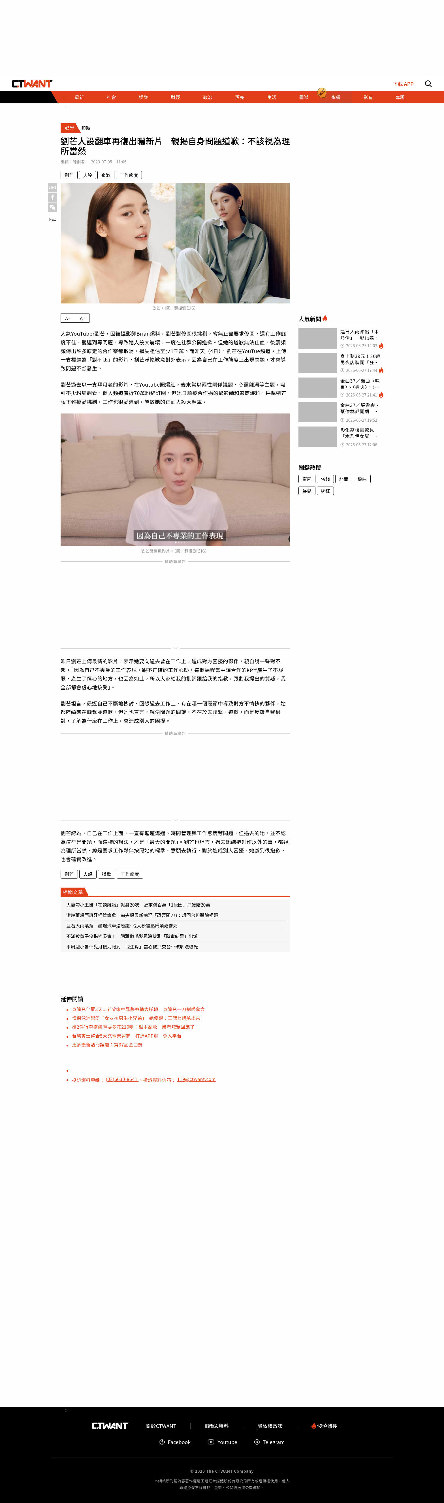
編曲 (362, 479)
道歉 (105, 175)
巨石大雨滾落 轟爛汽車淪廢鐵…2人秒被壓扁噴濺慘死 (122, 925)
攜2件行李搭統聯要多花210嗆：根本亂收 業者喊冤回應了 (133, 1026)
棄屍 (306, 479)
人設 (87, 175)
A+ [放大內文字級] (68, 318)
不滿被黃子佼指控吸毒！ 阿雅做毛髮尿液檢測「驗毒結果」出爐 (134, 936)
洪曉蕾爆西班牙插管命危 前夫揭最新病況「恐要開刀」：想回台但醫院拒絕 (142, 915)
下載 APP (403, 84)
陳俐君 (79, 162)
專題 (399, 97)
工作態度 (129, 175)
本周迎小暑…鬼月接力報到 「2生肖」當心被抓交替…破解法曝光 (132, 946)
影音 (367, 97)
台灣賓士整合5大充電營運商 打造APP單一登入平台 (127, 1035)
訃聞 (343, 479)
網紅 (325, 490)
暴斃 (306, 490)
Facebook (175, 1442)
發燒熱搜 (324, 1426)
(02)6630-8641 (122, 1079)
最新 (79, 97)
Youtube (222, 1442)
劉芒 (69, 175)
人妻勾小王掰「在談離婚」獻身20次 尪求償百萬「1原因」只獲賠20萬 (138, 904)
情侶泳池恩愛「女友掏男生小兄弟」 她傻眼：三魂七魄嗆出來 (136, 1017)
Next (52, 219)
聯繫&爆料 (217, 1426)
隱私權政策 (270, 1426)
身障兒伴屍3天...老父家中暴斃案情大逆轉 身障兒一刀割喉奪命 (138, 1009)
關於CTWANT (161, 1426)
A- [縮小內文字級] (82, 318)
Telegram (269, 1442)
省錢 (325, 479)
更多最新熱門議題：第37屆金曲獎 (107, 1044)
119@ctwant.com (196, 1079)
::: (67, 106)
